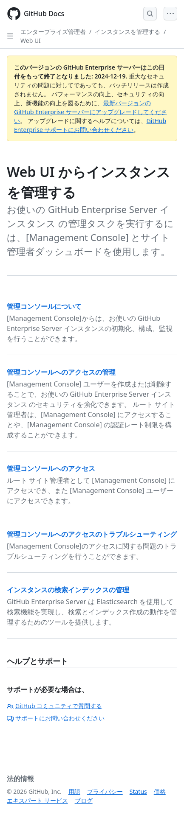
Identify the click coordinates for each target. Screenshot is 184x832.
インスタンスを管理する (127, 32)
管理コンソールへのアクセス (51, 468)
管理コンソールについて (44, 306)
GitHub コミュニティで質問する (54, 706)
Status (138, 791)
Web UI (30, 40)
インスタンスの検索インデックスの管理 (68, 589)
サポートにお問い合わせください (56, 718)
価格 (160, 791)
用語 (74, 791)
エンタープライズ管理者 (53, 32)
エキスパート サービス (37, 800)
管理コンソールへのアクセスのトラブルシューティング (92, 534)
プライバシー (105, 791)
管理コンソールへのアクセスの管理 (61, 372)
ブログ (84, 800)
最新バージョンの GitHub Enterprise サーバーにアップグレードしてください (90, 112)
